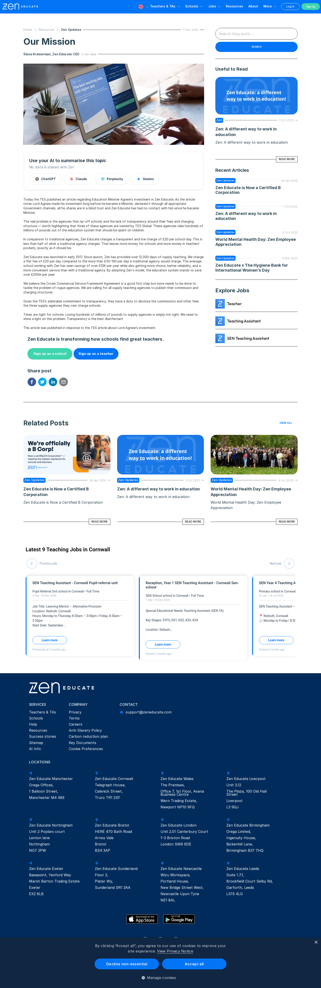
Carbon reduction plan (88, 736)
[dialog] (160, 963)
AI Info (35, 749)
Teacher (234, 303)
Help (33, 724)
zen (219, 120)
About (253, 6)
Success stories (42, 736)
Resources (46, 29)
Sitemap (36, 742)
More (267, 6)
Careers (75, 724)
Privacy (75, 712)
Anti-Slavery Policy (85, 730)
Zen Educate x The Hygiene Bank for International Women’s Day (252, 268)
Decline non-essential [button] (126, 964)
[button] (160, 978)
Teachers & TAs (162, 6)
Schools (191, 6)
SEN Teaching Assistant (248, 338)
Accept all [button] (194, 964)
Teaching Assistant (244, 321)
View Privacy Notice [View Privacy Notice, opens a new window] (175, 951)
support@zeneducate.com (149, 712)
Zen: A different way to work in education (158, 489)
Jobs (212, 6)
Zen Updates (225, 180)
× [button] (316, 942)
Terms (74, 718)
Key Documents (82, 742)
